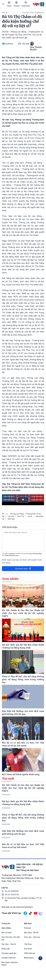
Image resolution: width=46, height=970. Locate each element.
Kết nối (4, 13)
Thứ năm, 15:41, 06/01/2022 (33, 13)
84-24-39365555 (12, 891)
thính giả (11, 519)
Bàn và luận (6, 932)
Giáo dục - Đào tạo (32, 937)
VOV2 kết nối (29, 953)
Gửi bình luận (23, 568)
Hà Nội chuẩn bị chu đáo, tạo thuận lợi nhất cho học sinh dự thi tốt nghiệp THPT (23, 788)
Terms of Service (10, 555)
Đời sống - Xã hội (31, 932)
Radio (9, 4)
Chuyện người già (8, 953)
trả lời (30, 516)
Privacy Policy (37, 553)
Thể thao (28, 944)
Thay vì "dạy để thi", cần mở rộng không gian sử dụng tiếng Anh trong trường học (23, 817)
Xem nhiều (6, 928)
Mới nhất (28, 923)
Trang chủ (5, 923)
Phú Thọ (20, 516)
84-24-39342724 (12, 894)
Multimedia (26, 4)
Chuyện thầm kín (8, 958)
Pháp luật (5, 949)
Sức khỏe (28, 949)
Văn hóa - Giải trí (8, 944)
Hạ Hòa (11, 516)
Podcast (16, 4)
